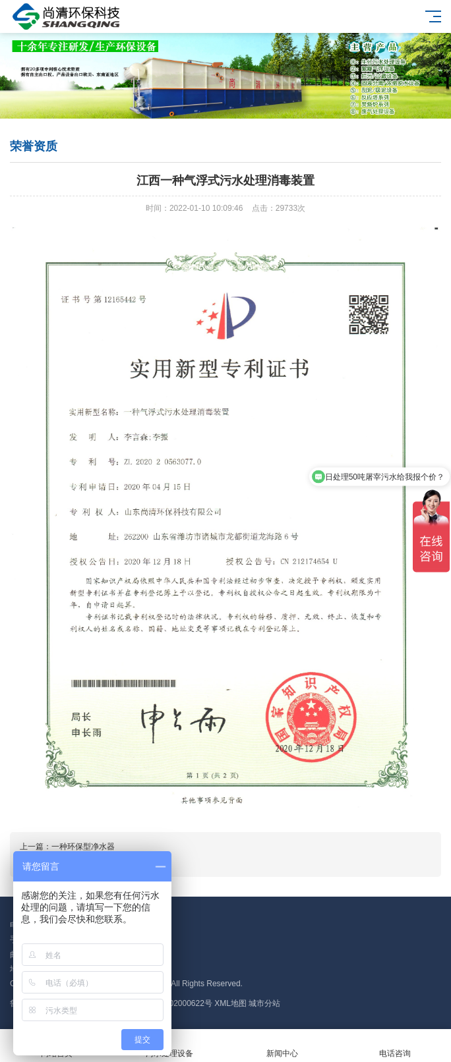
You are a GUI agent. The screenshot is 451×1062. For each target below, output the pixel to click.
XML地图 (230, 1003)
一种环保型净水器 (83, 846)
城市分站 (264, 1003)
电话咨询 (394, 1046)
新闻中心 (282, 1046)
